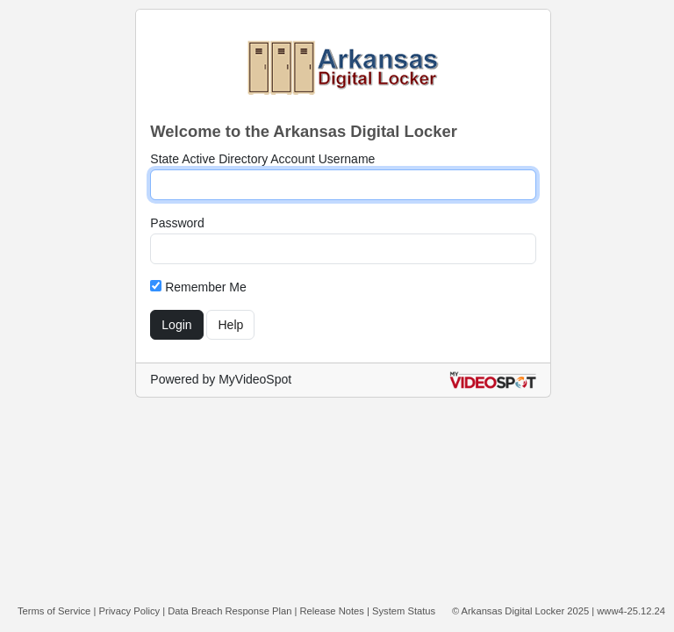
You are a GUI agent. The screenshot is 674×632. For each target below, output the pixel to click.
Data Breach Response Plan (229, 611)
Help (230, 325)
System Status (403, 611)
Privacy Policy (129, 611)
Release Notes (332, 611)
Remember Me (198, 287)
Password (177, 223)
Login (176, 325)
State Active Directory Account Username (262, 159)
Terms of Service (54, 611)
